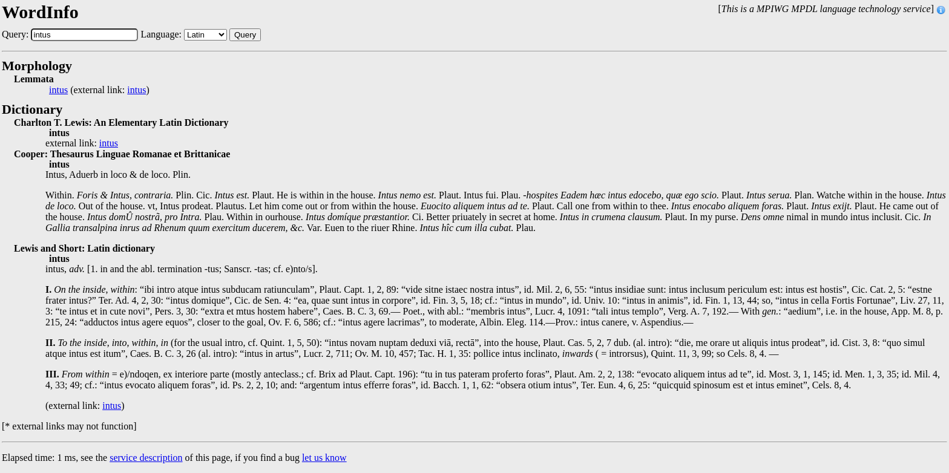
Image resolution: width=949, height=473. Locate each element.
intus (58, 90)
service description (146, 457)
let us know (324, 457)
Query (245, 34)
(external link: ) (99, 90)
